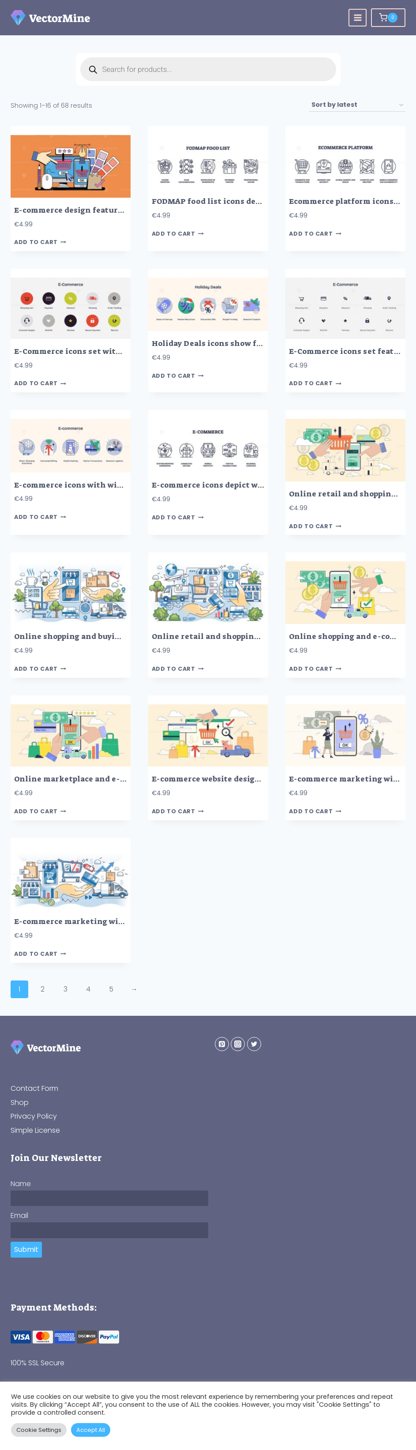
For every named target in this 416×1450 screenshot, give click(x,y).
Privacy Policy (34, 1116)
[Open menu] (358, 18)
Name (21, 1184)
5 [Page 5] (111, 989)
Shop (20, 1102)
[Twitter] (254, 1044)
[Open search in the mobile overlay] (208, 69)
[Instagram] (238, 1044)
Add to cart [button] (40, 242)
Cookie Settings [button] (38, 1430)
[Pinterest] (222, 1044)
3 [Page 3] (65, 989)
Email (19, 1215)
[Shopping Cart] (388, 17)
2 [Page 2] (43, 989)
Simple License (35, 1130)
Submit (26, 1249)
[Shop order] (357, 105)
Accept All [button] (90, 1430)
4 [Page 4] (88, 989)
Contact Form (34, 1088)
